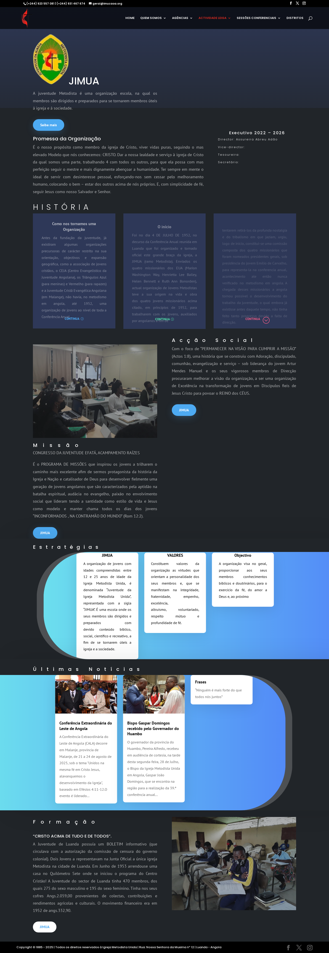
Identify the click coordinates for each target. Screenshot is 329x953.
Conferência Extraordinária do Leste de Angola (67, 725)
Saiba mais (48, 125)
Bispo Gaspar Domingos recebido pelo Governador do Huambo (135, 728)
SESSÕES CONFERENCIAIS (256, 18)
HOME (130, 18)
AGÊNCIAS (180, 18)
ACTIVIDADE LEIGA (212, 18)
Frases (182, 682)
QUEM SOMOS (151, 18)
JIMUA (184, 410)
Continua (72, 319)
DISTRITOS (295, 18)
